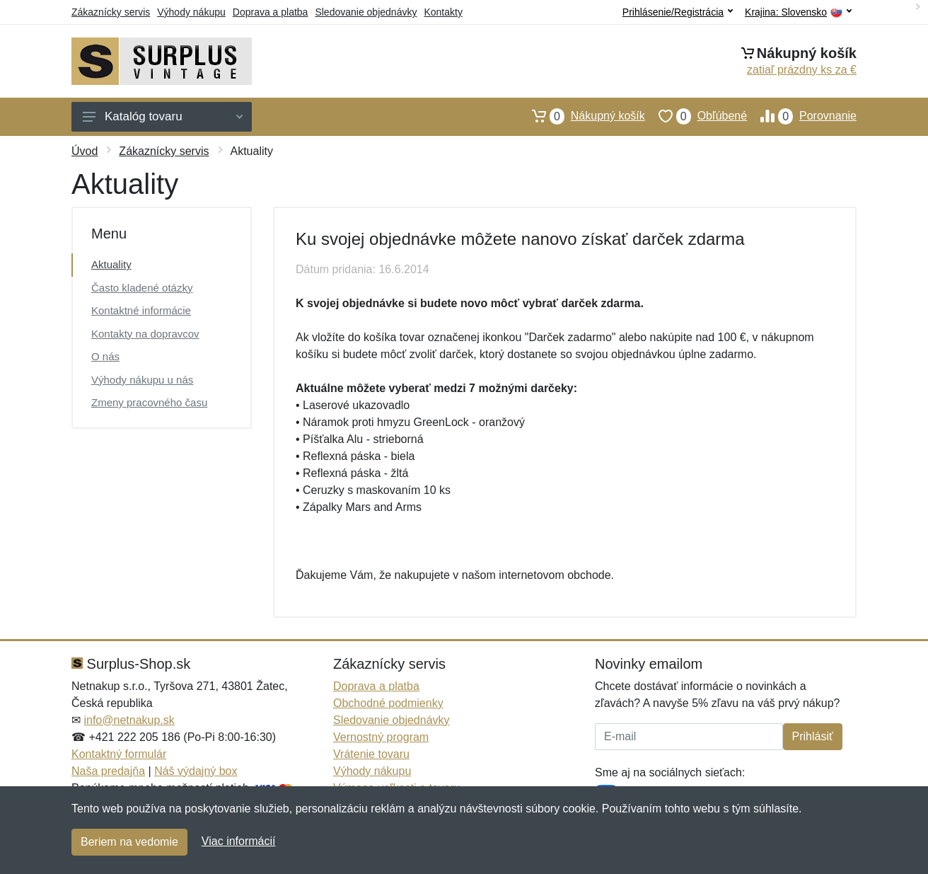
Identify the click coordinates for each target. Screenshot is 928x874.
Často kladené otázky (141, 288)
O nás (105, 356)
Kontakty (443, 12)
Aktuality (111, 264)
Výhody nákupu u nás (142, 380)
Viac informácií (239, 841)
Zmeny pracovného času (149, 402)
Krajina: (798, 12)
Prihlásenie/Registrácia (677, 12)
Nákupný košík (581, 116)
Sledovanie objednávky (366, 12)
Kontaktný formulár (118, 754)
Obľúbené (696, 116)
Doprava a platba (270, 12)
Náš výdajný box (195, 771)
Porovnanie (802, 116)
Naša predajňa (108, 771)
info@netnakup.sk (128, 720)
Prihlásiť (812, 736)
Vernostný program (381, 737)
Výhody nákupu (191, 12)
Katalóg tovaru (163, 116)
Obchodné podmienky (388, 703)
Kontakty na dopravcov (145, 334)
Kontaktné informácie (141, 310)
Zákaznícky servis (110, 12)
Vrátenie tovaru (371, 754)
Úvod (84, 151)
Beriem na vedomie (129, 842)
